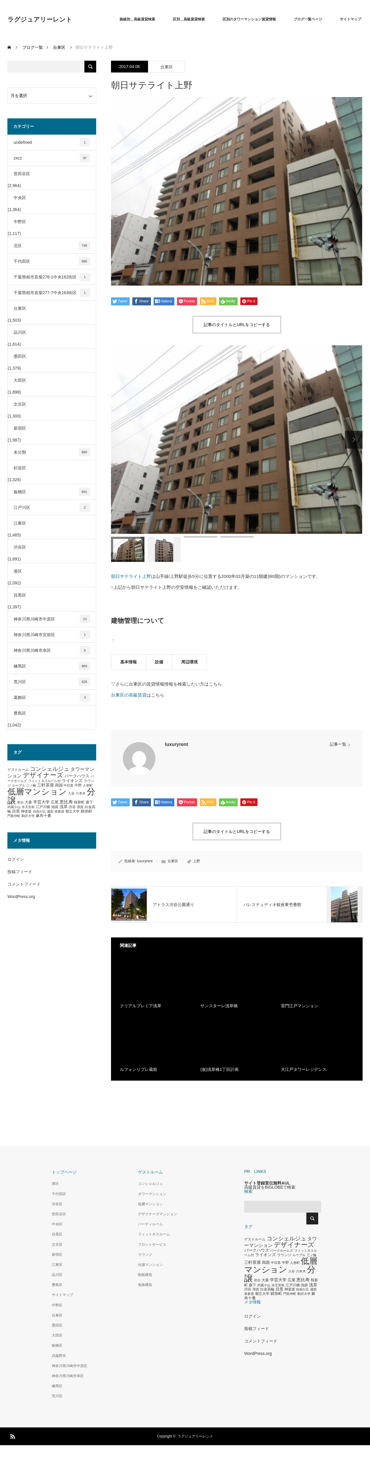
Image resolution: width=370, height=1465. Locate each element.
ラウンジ (145, 1255)
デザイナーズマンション (157, 1214)
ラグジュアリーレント (39, 19)
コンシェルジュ (150, 1184)
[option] (237, 439)
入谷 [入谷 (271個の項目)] (71, 793)
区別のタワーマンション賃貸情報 (249, 19)
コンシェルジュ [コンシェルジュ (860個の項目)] (49, 769)
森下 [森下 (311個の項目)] (89, 802)
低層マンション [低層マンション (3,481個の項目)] (37, 791)
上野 (196, 861)
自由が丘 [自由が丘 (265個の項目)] (39, 811)
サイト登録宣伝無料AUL (267, 1183)
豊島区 (20, 713)
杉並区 (20, 467)
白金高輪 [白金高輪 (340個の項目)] (267, 1289)
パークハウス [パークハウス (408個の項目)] (77, 776)
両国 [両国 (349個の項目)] (59, 785)
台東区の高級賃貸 (129, 694)
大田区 (20, 380)
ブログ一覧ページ (308, 19)
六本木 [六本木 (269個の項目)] (81, 793)
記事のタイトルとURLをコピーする (237, 324)
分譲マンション (150, 1265)
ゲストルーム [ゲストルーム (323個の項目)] (18, 770)
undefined (52, 142)
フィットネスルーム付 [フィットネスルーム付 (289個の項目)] (44, 781)
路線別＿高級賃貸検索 (137, 19)
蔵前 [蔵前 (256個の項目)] (50, 811)
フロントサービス (152, 1244)
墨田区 (20, 356)
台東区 (166, 67)
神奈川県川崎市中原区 (52, 619)
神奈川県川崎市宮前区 (52, 635)
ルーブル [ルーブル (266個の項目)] (18, 785)
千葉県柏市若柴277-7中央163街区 (52, 293)
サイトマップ (350, 19)
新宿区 (20, 428)
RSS (11, 1435)
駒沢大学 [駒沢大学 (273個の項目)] (28, 816)
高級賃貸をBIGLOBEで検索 (269, 1187)
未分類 (52, 452)
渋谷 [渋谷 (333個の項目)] (72, 807)
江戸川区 (52, 507)
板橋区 (52, 492)
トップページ (64, 1172)
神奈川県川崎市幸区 (52, 650)
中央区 (20, 197)
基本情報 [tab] (128, 662)
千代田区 (52, 261)
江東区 (20, 523)
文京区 (20, 404)
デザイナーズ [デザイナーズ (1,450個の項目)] (43, 775)
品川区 (20, 332)
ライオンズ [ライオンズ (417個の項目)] (72, 780)
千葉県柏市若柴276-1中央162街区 (52, 277)
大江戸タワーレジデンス (303, 1069)
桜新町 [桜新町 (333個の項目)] (79, 802)
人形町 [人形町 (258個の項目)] (88, 785)
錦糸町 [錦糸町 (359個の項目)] (86, 811)
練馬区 (52, 666)
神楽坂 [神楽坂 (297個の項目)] (26, 811)
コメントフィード (24, 884)
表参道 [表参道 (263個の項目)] (59, 811)
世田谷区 (22, 173)
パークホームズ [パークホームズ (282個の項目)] (281, 1250)
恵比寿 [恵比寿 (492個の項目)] (66, 802)
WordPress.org (21, 896)
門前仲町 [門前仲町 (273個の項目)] (13, 816)
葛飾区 (52, 697)
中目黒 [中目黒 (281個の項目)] (68, 785)
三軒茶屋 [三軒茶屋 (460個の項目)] (45, 785)
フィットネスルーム (154, 1234)
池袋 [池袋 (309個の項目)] (54, 807)
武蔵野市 (59, 1356)
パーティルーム (150, 1224)
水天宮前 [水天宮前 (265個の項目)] (28, 807)
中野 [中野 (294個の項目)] (78, 785)
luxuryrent (176, 744)
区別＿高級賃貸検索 (189, 19)
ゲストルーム (150, 1172)
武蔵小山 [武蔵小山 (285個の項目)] (13, 807)
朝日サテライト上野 (131, 576)
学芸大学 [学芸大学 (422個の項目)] (41, 802)
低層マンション (150, 1204)
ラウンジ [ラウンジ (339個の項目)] (284, 1255)
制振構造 (145, 1275)
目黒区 (20, 595)
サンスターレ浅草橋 (219, 1005)
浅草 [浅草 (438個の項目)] (63, 806)
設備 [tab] (159, 662)
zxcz (52, 158)
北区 (52, 245)
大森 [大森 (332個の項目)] (28, 802)
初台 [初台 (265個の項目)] (20, 802)
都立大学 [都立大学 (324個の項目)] (72, 811)
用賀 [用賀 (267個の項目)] (80, 807)
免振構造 (145, 1285)
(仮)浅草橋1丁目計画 (219, 1069)
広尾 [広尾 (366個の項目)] (55, 802)
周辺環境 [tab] (189, 662)
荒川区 (52, 682)
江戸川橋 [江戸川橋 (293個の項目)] (43, 807)
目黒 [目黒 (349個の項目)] (16, 811)
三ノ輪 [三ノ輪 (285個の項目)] (31, 785)
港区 (18, 571)
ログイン (15, 859)
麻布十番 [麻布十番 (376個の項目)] (43, 815)
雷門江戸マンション (299, 1005)
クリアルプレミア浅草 (140, 1005)
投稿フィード (19, 871)
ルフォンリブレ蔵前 (138, 1069)
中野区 (20, 221)
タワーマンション (152, 1194)
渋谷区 (20, 547)
